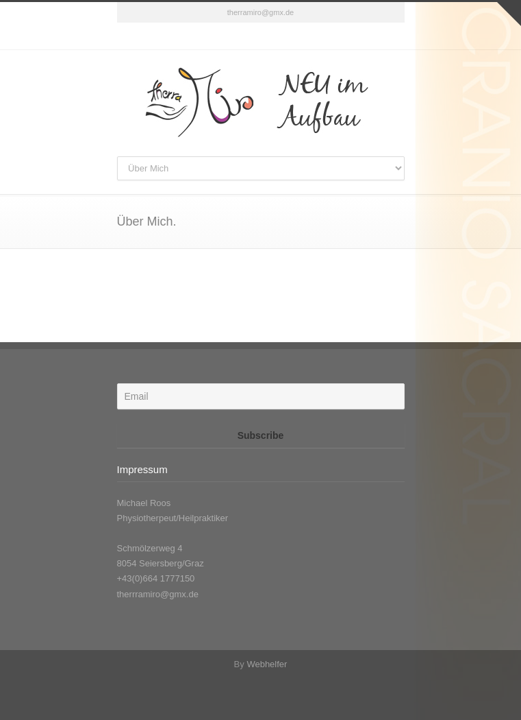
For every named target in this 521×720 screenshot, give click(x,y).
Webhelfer (266, 664)
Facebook (261, 36)
